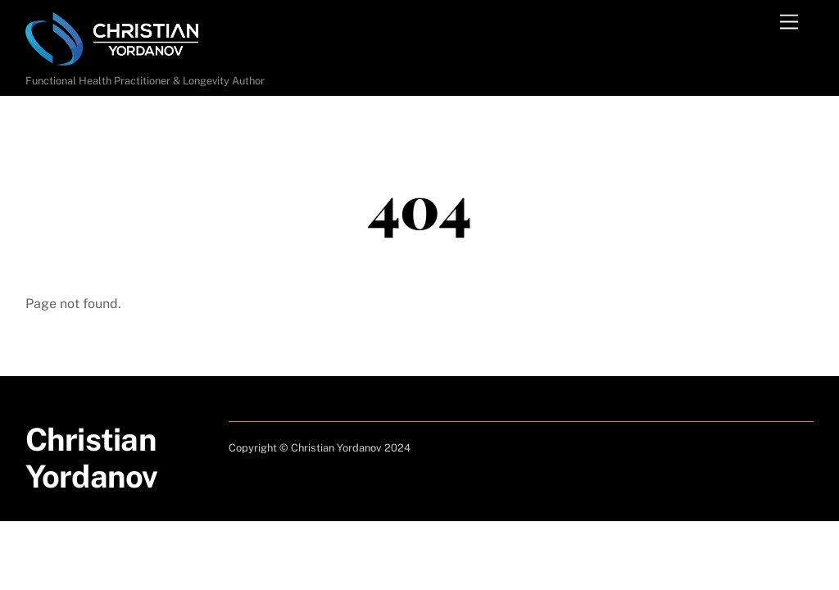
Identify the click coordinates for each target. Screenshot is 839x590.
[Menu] (789, 23)
